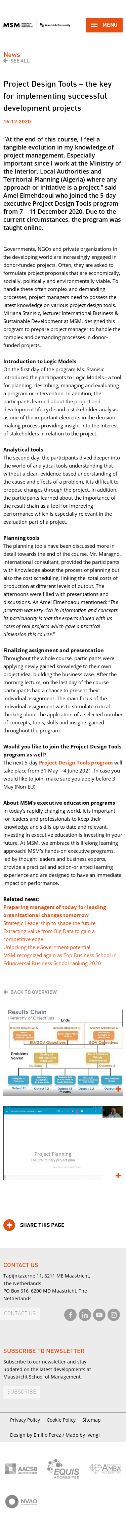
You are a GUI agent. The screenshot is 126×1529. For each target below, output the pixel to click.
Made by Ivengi (83, 1435)
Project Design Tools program (76, 762)
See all (20, 61)
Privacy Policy (25, 1420)
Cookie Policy (61, 1420)
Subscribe (21, 1392)
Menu (104, 25)
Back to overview (33, 992)
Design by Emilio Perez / (38, 1435)
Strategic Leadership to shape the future (49, 923)
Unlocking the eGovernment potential (46, 947)
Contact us (20, 1314)
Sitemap (91, 1420)
